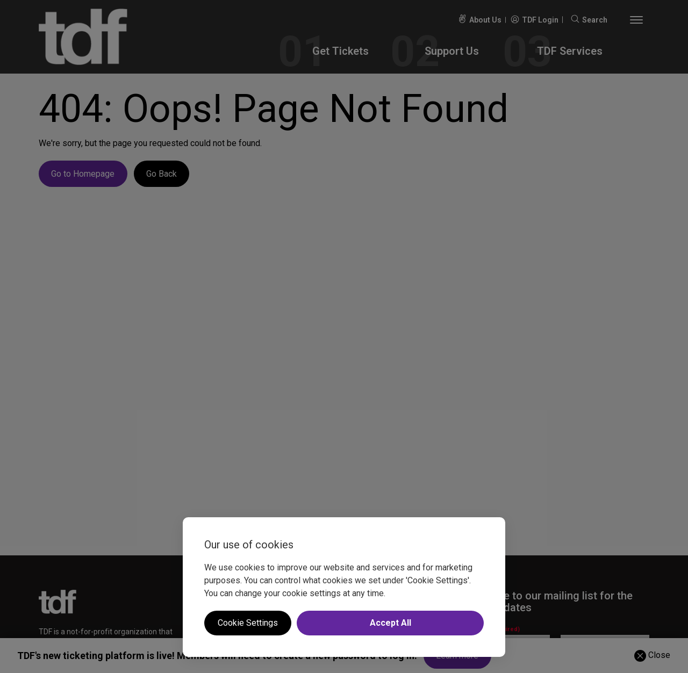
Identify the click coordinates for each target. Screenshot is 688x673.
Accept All (390, 623)
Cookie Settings (248, 623)
